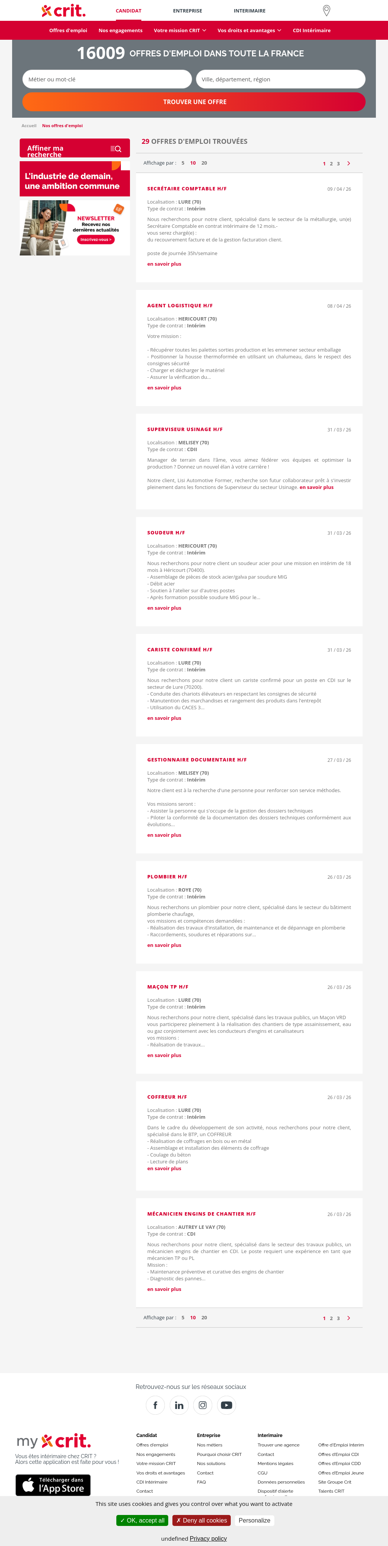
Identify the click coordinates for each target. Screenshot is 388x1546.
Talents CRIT (331, 1491)
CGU (263, 1473)
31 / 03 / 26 (339, 430)
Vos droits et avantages (160, 1473)
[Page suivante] (349, 161)
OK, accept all (142, 1520)
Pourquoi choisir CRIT (219, 1454)
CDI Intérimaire (151, 1482)
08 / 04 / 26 (339, 306)
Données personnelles (281, 1482)
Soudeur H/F (166, 532)
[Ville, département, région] (281, 79)
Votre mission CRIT (156, 1463)
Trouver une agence (279, 1445)
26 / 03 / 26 (339, 877)
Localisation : (174, 201)
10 (193, 162)
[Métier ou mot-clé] (107, 79)
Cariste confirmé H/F (180, 649)
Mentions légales (275, 1463)
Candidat (146, 1435)
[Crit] (179, 1405)
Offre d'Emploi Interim (341, 1445)
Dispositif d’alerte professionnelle (275, 1493)
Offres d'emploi (152, 1445)
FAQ (201, 1482)
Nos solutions (211, 1463)
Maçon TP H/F (168, 986)
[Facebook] (155, 1405)
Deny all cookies (201, 1520)
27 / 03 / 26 (339, 760)
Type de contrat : (176, 208)
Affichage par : (160, 162)
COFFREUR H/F (167, 1096)
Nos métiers (209, 1445)
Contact (144, 1491)
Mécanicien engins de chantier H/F (201, 1213)
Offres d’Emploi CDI (338, 1454)
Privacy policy (208, 1538)
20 (204, 162)
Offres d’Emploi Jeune (341, 1473)
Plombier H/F (167, 876)
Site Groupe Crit (334, 1482)
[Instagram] (202, 1405)
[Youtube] (226, 1405)
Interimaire (270, 1435)
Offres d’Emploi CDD (339, 1463)
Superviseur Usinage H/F (185, 429)
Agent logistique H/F (180, 305)
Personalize (255, 1520)
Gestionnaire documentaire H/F (197, 759)
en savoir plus (164, 263)
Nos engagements (155, 1454)
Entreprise (209, 1435)
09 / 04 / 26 (339, 189)
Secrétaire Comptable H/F (187, 188)
